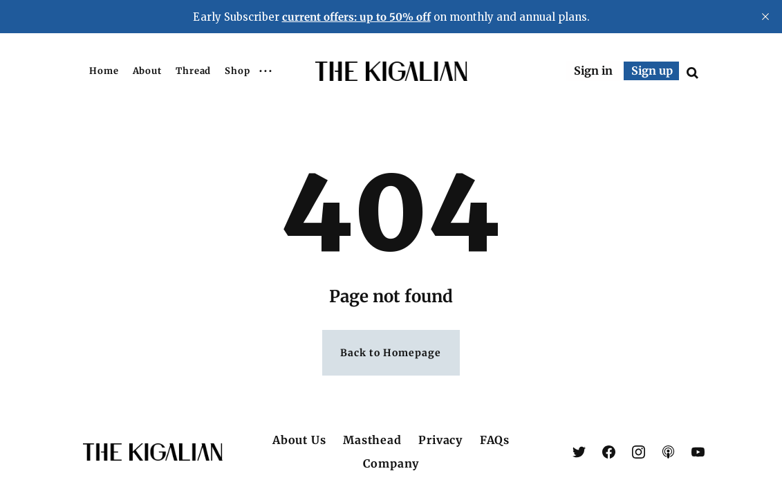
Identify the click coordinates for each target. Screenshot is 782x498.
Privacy (440, 440)
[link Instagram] (638, 452)
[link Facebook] (608, 452)
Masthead (372, 440)
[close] (765, 17)
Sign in (593, 70)
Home (104, 71)
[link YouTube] (698, 452)
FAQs (495, 440)
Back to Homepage (390, 353)
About (147, 71)
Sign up (652, 70)
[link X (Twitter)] (579, 452)
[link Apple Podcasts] (668, 452)
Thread (193, 71)
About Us (299, 440)
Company (391, 463)
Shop (237, 71)
